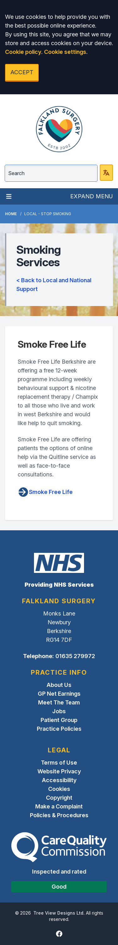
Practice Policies (59, 728)
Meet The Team (59, 702)
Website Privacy (59, 771)
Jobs (59, 711)
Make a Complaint (59, 806)
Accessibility (59, 780)
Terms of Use (59, 762)
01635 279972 (75, 656)
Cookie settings (65, 52)
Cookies (59, 789)
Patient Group (59, 720)
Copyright (59, 797)
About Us (59, 685)
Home (11, 213)
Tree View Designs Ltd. (59, 913)
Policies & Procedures (59, 815)
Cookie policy (23, 52)
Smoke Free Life (45, 492)
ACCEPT (21, 72)
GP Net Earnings (59, 693)
